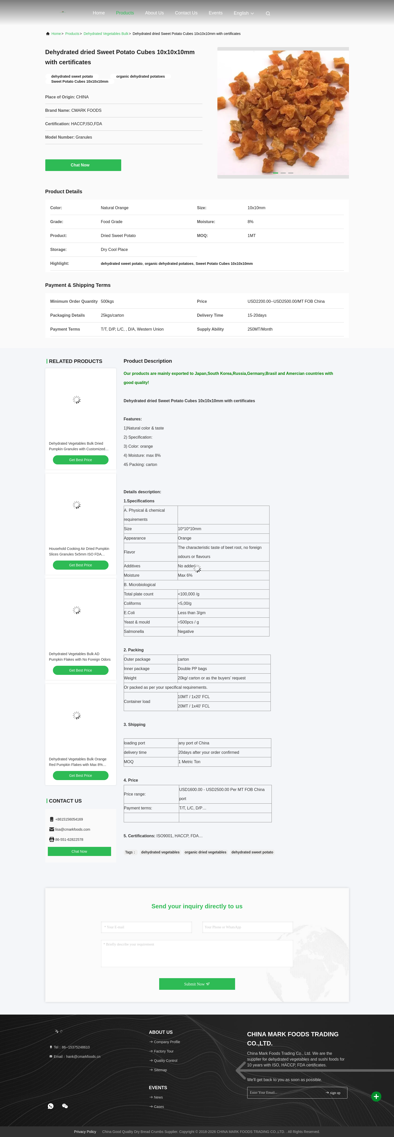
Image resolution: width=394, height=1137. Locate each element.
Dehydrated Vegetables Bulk (106, 34)
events (216, 12)
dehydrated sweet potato (252, 852)
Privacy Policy (85, 1132)
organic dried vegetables (205, 852)
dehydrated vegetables (160, 852)
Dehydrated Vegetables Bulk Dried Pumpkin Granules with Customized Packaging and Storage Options (77, 449)
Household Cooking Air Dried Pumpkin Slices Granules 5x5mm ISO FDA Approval (79, 554)
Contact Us (186, 12)
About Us (154, 12)
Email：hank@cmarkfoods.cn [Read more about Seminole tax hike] (75, 1057)
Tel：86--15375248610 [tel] (69, 1047)
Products (125, 12)
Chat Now (83, 164)
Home (99, 12)
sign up (332, 1092)
